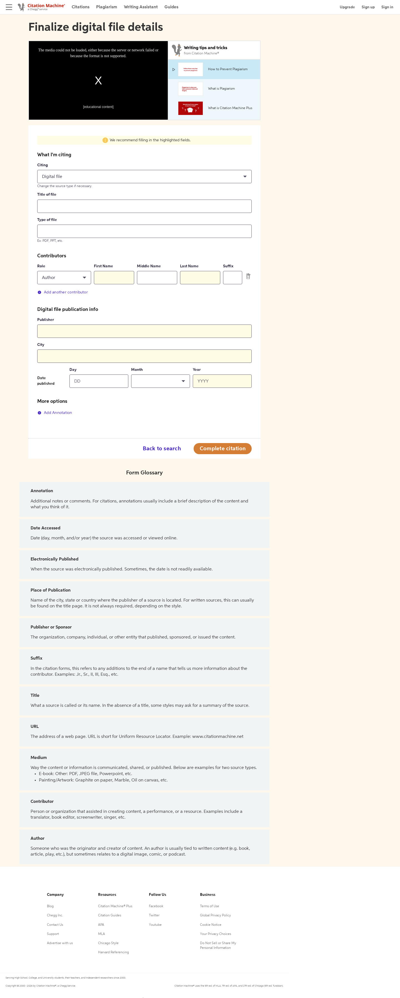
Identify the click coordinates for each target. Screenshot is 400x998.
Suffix (228, 266)
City (40, 345)
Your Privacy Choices (215, 934)
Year (197, 370)
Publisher (45, 320)
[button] (144, 176)
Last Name (189, 266)
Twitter (154, 915)
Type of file (47, 220)
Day (73, 370)
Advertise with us (60, 943)
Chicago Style (108, 943)
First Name (103, 266)
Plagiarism (106, 7)
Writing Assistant (141, 7)
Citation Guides (109, 915)
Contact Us (55, 925)
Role (41, 266)
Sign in (387, 7)
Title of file (46, 195)
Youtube (155, 925)
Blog (50, 906)
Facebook (156, 906)
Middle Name (149, 266)
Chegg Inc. (55, 915)
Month (137, 370)
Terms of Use (209, 906)
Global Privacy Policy (215, 915)
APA (101, 925)
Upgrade (347, 7)
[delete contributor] (248, 276)
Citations (80, 7)
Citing (42, 165)
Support (53, 934)
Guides (171, 7)
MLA (101, 934)
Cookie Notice (210, 925)
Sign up (368, 7)
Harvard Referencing (113, 952)
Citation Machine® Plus (115, 906)
